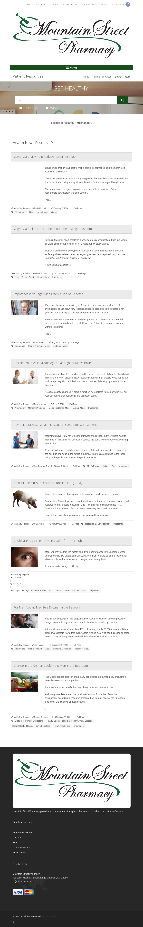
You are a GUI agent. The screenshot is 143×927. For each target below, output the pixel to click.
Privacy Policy (20, 852)
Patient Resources (102, 76)
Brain (31, 212)
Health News (28, 108)
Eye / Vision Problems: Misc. (39, 590)
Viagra (54, 212)
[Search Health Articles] (66, 100)
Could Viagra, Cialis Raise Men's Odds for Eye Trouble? (50, 541)
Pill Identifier (55, 5)
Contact (17, 837)
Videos (52, 108)
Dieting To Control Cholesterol (29, 721)
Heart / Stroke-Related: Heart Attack (32, 277)
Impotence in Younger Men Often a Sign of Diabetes (48, 294)
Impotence (43, 212)
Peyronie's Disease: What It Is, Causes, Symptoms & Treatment (55, 425)
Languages (31, 5)
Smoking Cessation (62, 649)
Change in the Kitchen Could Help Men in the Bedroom (51, 666)
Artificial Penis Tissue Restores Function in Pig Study (48, 483)
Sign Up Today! (108, 5)
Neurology (20, 408)
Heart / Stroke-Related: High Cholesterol (31, 726)
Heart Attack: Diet (62, 726)
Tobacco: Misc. (82, 649)
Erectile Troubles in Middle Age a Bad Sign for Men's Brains (53, 363)
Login (121, 5)
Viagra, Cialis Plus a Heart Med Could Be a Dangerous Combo (54, 229)
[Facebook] (13, 922)
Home (86, 76)
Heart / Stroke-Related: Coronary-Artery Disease (70, 721)
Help (42, 5)
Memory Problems (36, 408)
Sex (113, 466)
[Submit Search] (122, 100)
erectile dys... (74, 566)
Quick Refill (71, 5)
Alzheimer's (20, 212)
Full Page (77, 208)
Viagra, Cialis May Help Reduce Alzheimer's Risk (45, 157)
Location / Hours (88, 5)
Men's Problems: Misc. (39, 346)
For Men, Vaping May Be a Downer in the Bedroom (48, 607)
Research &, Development (97, 524)
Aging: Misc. (79, 408)
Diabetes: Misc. (60, 346)
